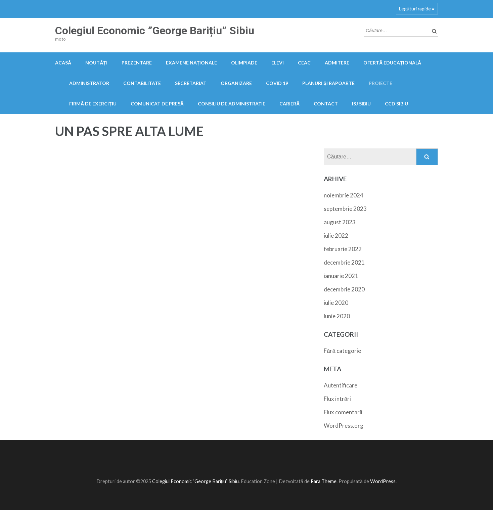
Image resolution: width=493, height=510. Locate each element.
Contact (326, 103)
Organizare (236, 83)
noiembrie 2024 (343, 195)
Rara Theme (324, 481)
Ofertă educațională (392, 62)
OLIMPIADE (244, 62)
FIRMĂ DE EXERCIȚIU (93, 103)
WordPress (383, 481)
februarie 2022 (343, 248)
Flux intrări (337, 398)
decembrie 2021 (344, 262)
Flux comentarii (343, 412)
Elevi (277, 62)
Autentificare (340, 385)
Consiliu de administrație (232, 103)
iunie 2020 (337, 316)
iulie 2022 (336, 235)
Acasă (63, 62)
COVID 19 (277, 83)
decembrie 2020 (344, 289)
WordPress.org (343, 425)
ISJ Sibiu (361, 103)
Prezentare (137, 62)
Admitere (337, 62)
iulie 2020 (336, 302)
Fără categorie (342, 350)
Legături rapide (415, 8)
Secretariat (191, 83)
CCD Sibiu (396, 103)
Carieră (289, 103)
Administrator (89, 83)
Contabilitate (142, 83)
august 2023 (340, 222)
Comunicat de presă (157, 103)
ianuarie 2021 (341, 275)
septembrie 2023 (345, 208)
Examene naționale (191, 62)
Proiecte (380, 83)
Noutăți (96, 62)
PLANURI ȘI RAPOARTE (328, 83)
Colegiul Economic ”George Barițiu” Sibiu (154, 30)
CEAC (304, 62)
